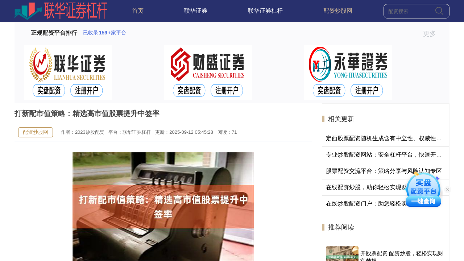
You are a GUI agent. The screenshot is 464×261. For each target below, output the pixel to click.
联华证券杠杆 (265, 11)
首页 (138, 11)
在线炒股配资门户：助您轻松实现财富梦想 (381, 203)
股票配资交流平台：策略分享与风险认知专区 (384, 171)
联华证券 (195, 11)
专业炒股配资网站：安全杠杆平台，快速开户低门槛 (392, 155)
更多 (432, 33)
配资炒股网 (337, 11)
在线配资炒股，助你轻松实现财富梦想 (375, 187)
